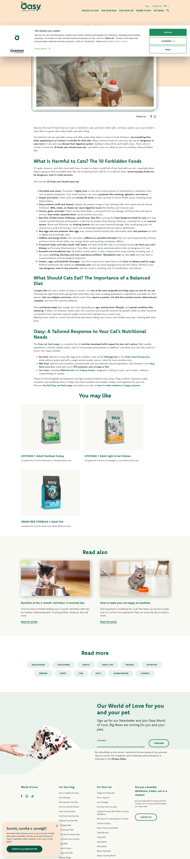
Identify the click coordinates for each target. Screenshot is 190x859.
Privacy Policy (119, 699)
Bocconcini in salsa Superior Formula (112, 759)
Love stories (63, 605)
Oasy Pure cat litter (105, 815)
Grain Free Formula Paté (69, 775)
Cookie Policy (121, 16)
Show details (41, 23)
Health (85, 605)
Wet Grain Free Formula (69, 780)
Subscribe (159, 684)
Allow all (168, 7)
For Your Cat (104, 727)
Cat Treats (101, 810)
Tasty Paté (63, 784)
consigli (146, 614)
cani (81, 614)
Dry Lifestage (64, 738)
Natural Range (65, 798)
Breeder (42, 614)
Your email (101, 681)
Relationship (37, 605)
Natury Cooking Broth (106, 796)
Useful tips (107, 605)
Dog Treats (63, 803)
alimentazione (121, 614)
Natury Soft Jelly (66, 793)
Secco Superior (103, 738)
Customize (168, 15)
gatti (98, 614)
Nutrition (152, 605)
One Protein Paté (66, 770)
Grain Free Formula (67, 752)
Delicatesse (102, 782)
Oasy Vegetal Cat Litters (107, 819)
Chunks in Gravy (104, 764)
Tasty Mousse (102, 773)
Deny (168, 24)
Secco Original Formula (69, 734)
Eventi (62, 614)
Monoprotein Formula (68, 743)
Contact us (145, 758)
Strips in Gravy (65, 789)
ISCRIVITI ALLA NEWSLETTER (24, 849)
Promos (130, 605)
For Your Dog (66, 727)
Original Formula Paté (68, 761)
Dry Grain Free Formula (69, 757)
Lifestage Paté (65, 766)
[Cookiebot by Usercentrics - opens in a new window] (17, 26)
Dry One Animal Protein (69, 747)
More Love (101, 805)
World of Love (29, 727)
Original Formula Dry (106, 734)
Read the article (29, 562)
